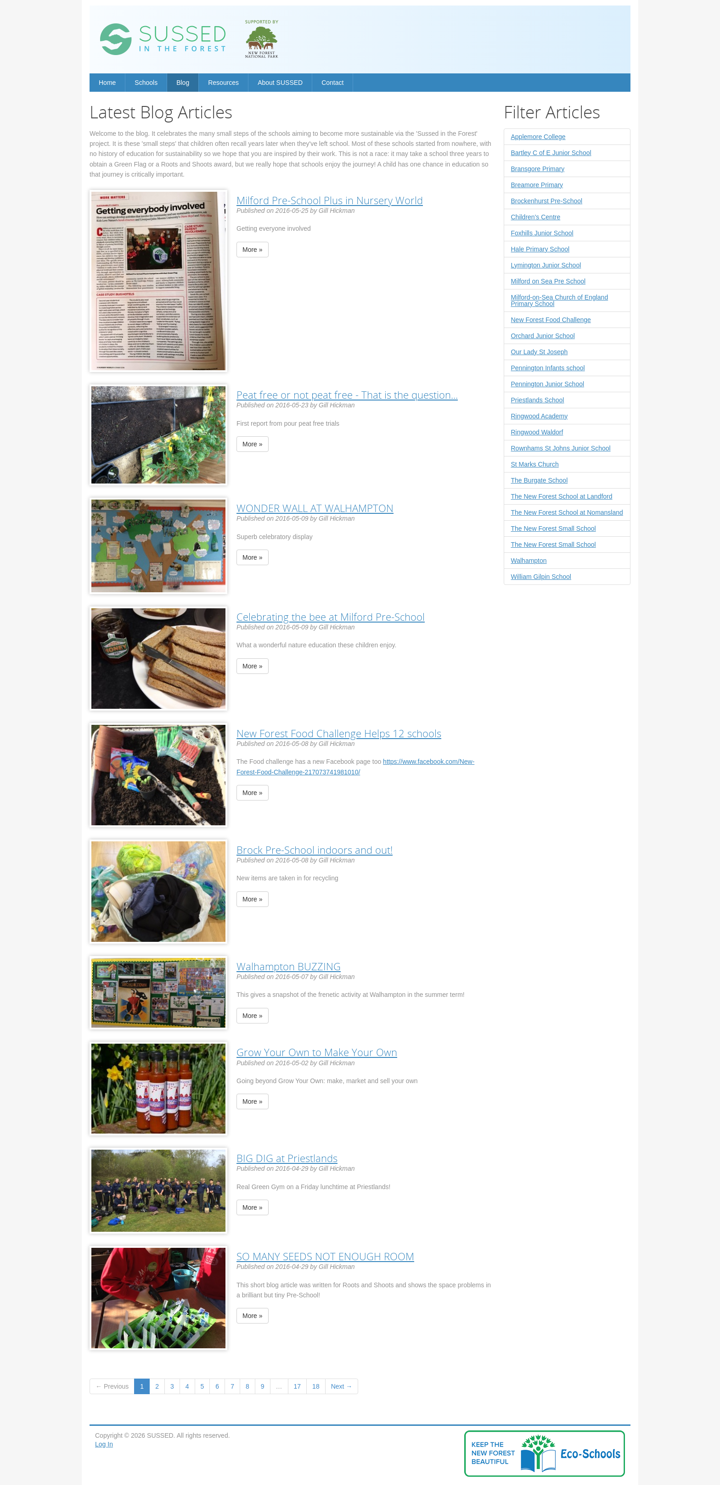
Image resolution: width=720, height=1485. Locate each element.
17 (297, 1386)
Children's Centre (536, 217)
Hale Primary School (540, 249)
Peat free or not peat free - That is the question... (347, 394)
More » (252, 249)
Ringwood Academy (539, 416)
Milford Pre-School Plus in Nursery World (329, 200)
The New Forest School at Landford (562, 496)
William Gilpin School (541, 576)
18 (316, 1386)
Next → (342, 1386)
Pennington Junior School (548, 384)
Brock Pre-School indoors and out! (314, 850)
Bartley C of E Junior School (551, 152)
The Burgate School (539, 480)
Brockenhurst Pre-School (547, 201)
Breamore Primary (537, 185)
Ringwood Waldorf (537, 432)
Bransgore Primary (538, 168)
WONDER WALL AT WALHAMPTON (315, 508)
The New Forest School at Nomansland (567, 512)
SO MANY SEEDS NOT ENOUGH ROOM (325, 1256)
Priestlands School (537, 400)
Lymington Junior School (546, 265)
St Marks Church (535, 464)
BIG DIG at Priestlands (287, 1158)
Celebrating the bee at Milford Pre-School (330, 616)
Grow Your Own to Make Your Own (316, 1052)
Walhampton (529, 560)
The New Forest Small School (553, 528)
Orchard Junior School (543, 335)
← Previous (112, 1386)
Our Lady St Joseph (539, 352)
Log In (104, 1444)
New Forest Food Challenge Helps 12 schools (338, 733)
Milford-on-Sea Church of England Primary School (559, 300)
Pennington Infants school (548, 368)
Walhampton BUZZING (288, 966)
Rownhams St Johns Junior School (561, 448)
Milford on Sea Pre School (548, 281)
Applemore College (538, 136)
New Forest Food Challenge (551, 319)
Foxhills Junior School (542, 233)
